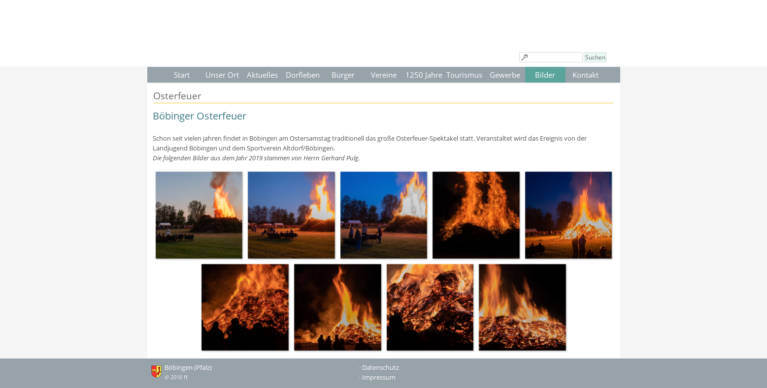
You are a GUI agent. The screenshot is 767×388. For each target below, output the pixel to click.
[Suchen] (551, 57)
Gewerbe (505, 75)
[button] (199, 215)
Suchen (595, 57)
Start (182, 75)
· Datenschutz (379, 367)
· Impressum (377, 377)
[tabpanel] (384, 136)
